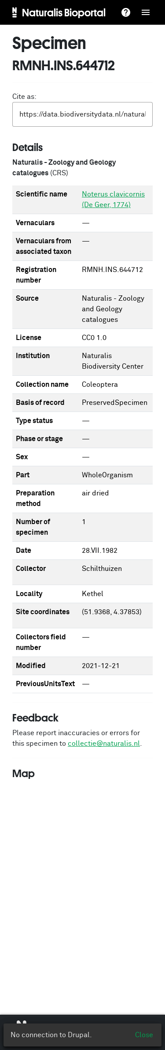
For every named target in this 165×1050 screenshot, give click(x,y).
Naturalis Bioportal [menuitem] (64, 12)
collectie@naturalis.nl (104, 743)
